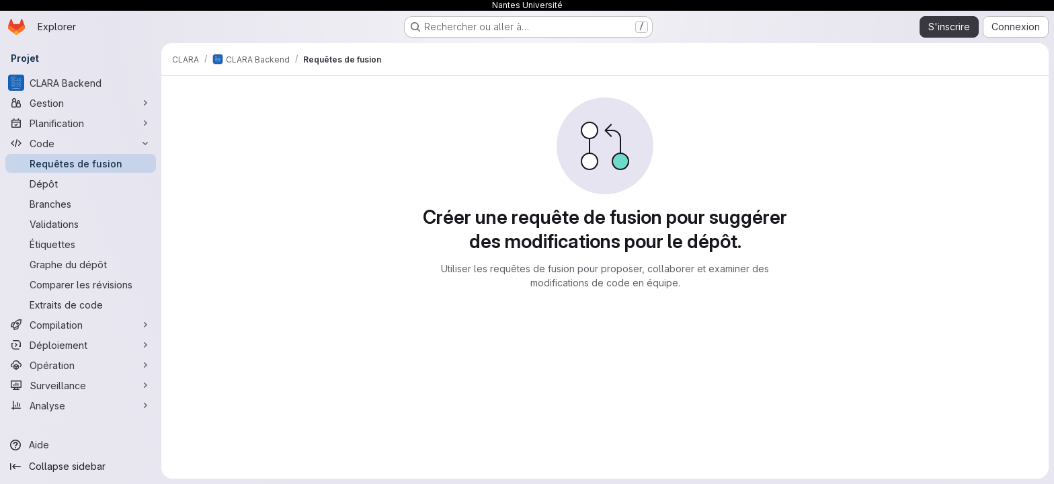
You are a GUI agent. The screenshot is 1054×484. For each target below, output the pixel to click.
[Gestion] (80, 102)
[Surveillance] (80, 385)
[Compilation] (80, 324)
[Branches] (80, 203)
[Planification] (80, 123)
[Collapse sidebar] (80, 466)
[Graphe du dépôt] (80, 264)
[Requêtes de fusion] (80, 163)
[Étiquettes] (80, 244)
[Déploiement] (80, 344)
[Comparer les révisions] (80, 284)
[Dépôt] (80, 183)
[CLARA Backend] (80, 82)
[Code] (80, 143)
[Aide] (80, 445)
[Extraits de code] (80, 304)
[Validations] (80, 223)
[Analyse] (80, 405)
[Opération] (80, 365)
